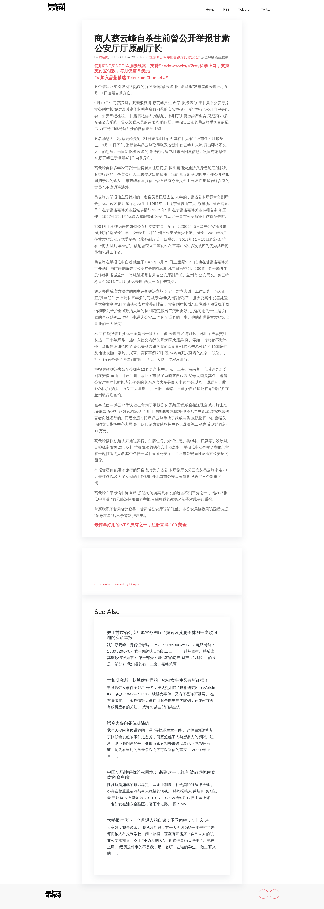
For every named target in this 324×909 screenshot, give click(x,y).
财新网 (103, 57)
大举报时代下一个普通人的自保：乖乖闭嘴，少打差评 (158, 820)
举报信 (171, 57)
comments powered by (116, 584)
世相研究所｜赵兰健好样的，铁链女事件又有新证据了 (158, 680)
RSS (226, 9)
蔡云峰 (161, 57)
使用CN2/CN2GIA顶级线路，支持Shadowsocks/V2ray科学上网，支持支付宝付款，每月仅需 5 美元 (161, 68)
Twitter (266, 9)
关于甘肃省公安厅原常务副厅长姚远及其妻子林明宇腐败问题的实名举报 (162, 635)
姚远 (152, 57)
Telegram (245, 9)
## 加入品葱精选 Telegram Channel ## (131, 77)
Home (210, 9)
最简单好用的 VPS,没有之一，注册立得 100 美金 (140, 524)
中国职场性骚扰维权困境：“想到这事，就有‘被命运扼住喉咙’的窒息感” (161, 774)
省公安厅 (194, 57)
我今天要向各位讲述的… (129, 722)
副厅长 (182, 57)
